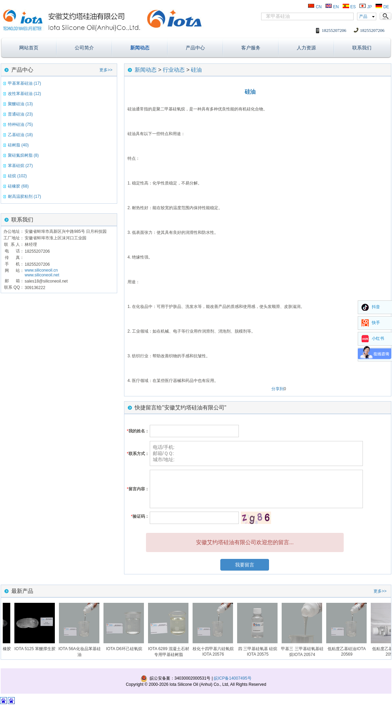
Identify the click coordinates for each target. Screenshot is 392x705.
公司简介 (84, 47)
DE (382, 6)
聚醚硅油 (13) (20, 103)
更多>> (105, 70)
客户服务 (250, 47)
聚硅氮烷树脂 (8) (23, 155)
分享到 (277, 388)
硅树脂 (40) (18, 145)
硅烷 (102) (17, 176)
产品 (363, 16)
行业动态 (174, 70)
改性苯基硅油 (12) (24, 93)
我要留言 (244, 564)
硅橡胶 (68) (18, 186)
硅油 (196, 70)
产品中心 (195, 47)
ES (349, 6)
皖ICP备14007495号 (232, 678)
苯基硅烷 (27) (20, 165)
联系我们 (361, 47)
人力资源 (306, 47)
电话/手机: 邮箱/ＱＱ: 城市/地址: (256, 453)
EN (332, 6)
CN (315, 6)
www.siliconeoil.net (42, 275)
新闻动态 (139, 47)
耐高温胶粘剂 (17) (24, 196)
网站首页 (28, 47)
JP (365, 6)
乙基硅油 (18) (20, 134)
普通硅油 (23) (20, 114)
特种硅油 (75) (20, 124)
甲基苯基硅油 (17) (24, 83)
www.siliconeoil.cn (41, 270)
